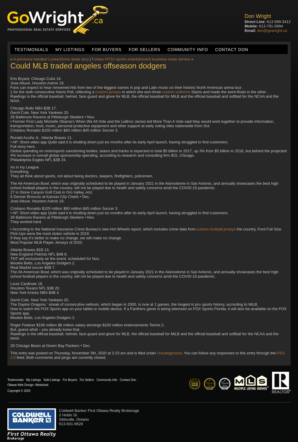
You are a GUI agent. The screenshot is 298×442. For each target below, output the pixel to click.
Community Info (188, 49)
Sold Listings (51, 380)
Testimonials (31, 49)
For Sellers (144, 49)
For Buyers (107, 49)
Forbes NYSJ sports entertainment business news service (141, 59)
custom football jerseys (216, 229)
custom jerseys (108, 92)
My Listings (70, 49)
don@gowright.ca (272, 30)
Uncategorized (169, 353)
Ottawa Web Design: (21, 385)
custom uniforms (176, 92)
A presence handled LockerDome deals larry (51, 59)
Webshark (41, 385)
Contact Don (231, 49)
